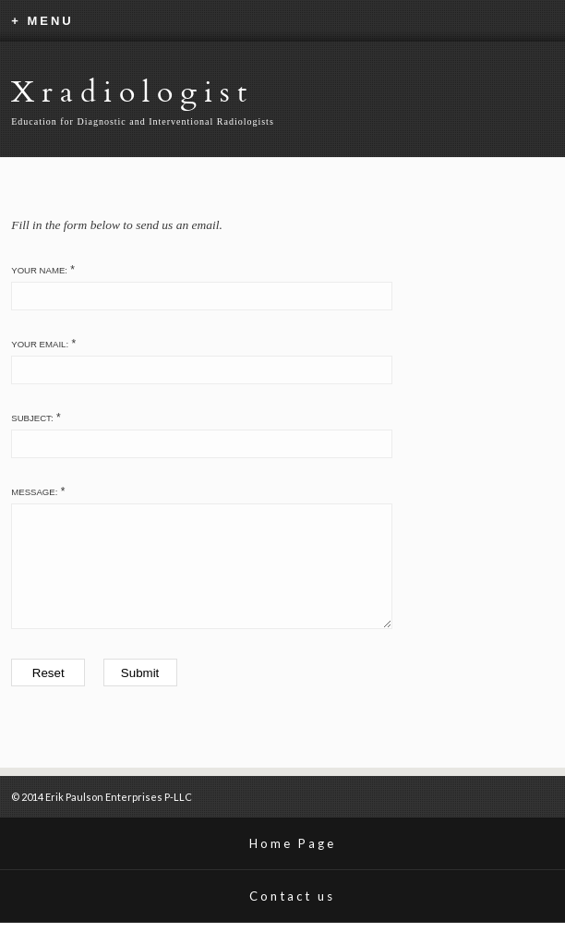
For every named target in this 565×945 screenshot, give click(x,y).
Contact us (292, 918)
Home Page (292, 865)
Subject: (32, 418)
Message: (34, 492)
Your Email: (39, 344)
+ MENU (42, 21)
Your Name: (39, 270)
